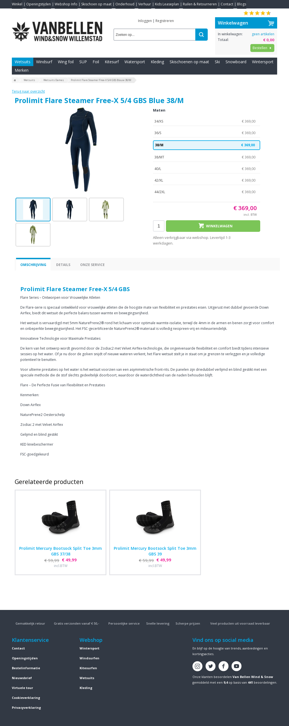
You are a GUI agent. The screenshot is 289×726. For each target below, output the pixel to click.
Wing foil (66, 61)
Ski (217, 61)
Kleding (157, 61)
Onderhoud (124, 4)
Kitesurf (112, 61)
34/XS (206, 121)
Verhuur (144, 4)
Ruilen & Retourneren (200, 4)
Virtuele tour (22, 688)
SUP (83, 61)
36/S (206, 133)
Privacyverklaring (26, 707)
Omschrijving (33, 264)
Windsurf (44, 61)
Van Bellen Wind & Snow (253, 677)
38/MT (206, 157)
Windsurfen (89, 658)
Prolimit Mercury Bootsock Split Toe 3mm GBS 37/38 (60, 551)
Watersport (134, 61)
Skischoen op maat (96, 4)
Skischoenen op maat (189, 61)
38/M (206, 145)
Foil (96, 61)
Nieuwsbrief (22, 678)
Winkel (17, 4)
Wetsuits (22, 61)
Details (63, 264)
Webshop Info (66, 4)
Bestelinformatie (26, 668)
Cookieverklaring (26, 698)
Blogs (241, 4)
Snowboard (235, 61)
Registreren (165, 20)
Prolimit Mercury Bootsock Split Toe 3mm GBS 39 (155, 551)
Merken (22, 70)
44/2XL (206, 192)
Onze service (92, 264)
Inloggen (145, 20)
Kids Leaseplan (167, 4)
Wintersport (262, 61)
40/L (206, 169)
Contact (227, 4)
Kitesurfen (88, 668)
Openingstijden (38, 4)
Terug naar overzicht (28, 91)
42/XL (206, 180)
